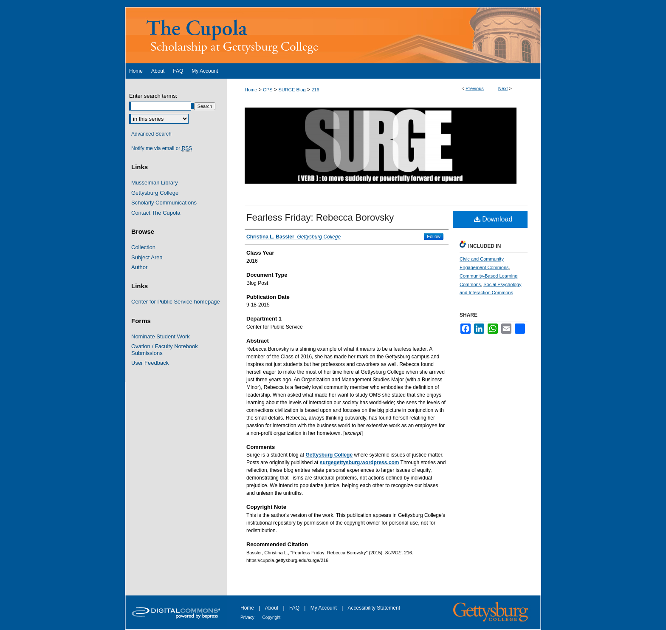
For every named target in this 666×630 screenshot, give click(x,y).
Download (493, 219)
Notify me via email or (161, 148)
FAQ (295, 608)
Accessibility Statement (374, 608)
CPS (268, 89)
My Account (324, 608)
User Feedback (150, 363)
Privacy (248, 617)
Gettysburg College (154, 193)
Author (139, 267)
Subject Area (147, 257)
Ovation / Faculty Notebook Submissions (164, 349)
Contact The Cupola (155, 213)
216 (315, 89)
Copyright (271, 617)
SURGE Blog (291, 89)
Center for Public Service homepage (175, 301)
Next (503, 88)
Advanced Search (151, 134)
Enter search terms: (153, 96)
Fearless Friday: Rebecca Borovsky (320, 217)
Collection (143, 247)
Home (251, 89)
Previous (475, 88)
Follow (433, 236)
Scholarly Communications (164, 202)
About (272, 608)
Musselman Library (154, 182)
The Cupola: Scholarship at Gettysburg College (333, 35)
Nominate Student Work (160, 336)
